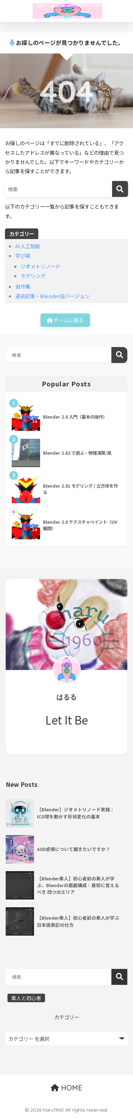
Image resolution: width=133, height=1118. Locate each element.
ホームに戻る (65, 320)
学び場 (22, 255)
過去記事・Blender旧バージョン (52, 296)
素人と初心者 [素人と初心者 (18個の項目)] (26, 997)
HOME (66, 1087)
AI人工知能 (27, 246)
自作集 (22, 286)
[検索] (120, 189)
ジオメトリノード (40, 266)
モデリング (33, 275)
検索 (119, 355)
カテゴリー (66, 1017)
